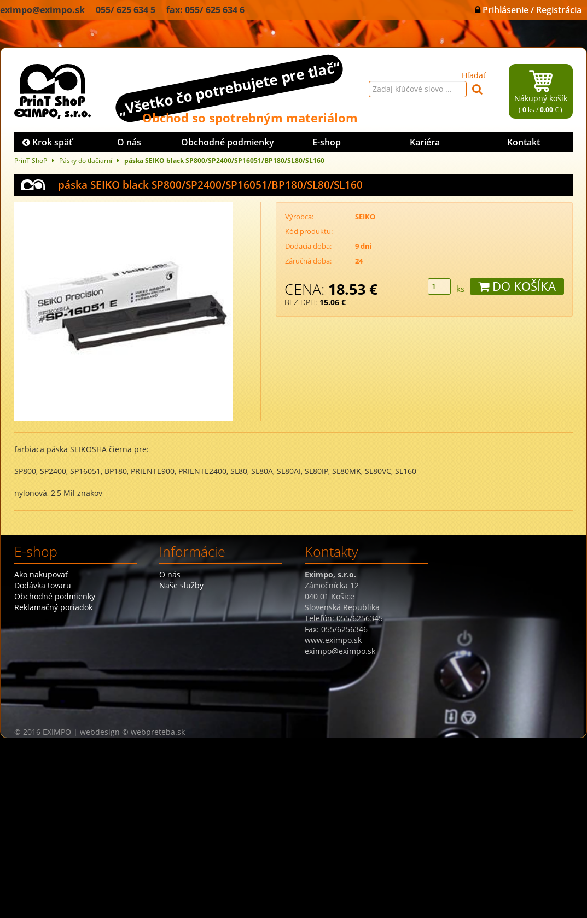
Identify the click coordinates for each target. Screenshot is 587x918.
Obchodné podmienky (227, 142)
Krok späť (47, 142)
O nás (129, 142)
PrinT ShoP (30, 160)
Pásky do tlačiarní (85, 160)
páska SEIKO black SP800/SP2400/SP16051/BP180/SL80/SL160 (224, 160)
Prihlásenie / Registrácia (528, 10)
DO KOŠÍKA (517, 286)
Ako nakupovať (41, 574)
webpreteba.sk (158, 732)
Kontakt (523, 142)
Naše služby (181, 585)
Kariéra (425, 142)
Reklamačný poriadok (53, 607)
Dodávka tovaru (42, 585)
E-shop (326, 142)
